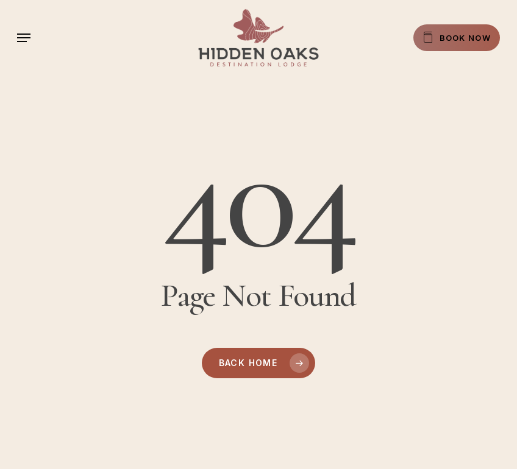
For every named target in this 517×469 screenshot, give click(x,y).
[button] (23, 38)
